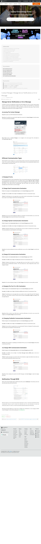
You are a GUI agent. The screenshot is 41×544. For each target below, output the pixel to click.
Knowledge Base (22, 409)
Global (19, 1)
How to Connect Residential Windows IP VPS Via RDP (13, 83)
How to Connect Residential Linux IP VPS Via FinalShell (13, 84)
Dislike (8, 416)
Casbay (10, 451)
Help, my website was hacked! (11, 419)
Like (3, 416)
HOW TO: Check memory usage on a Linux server (29, 419)
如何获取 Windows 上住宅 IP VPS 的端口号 (11, 85)
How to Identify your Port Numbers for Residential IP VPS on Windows (16, 88)
